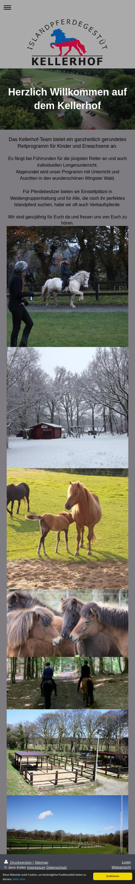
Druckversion (18, 862)
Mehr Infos (19, 879)
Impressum (36, 867)
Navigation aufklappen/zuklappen (67, 7)
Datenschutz (56, 867)
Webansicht (121, 867)
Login (126, 862)
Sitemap (41, 862)
